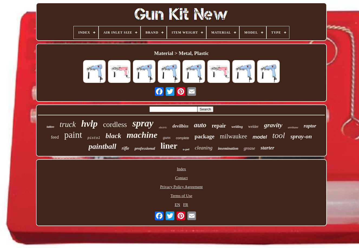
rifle (125, 148)
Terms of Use (181, 196)
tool (278, 135)
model (260, 137)
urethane (293, 127)
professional (145, 148)
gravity (273, 125)
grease (249, 148)
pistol (93, 138)
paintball (102, 146)
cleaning (203, 148)
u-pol (186, 149)
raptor (310, 126)
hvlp (89, 124)
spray (143, 123)
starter (267, 148)
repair (219, 126)
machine (142, 135)
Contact (181, 178)
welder (253, 127)
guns (167, 137)
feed (55, 137)
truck (68, 124)
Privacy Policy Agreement (181, 187)
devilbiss (180, 126)
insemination (228, 148)
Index (181, 169)
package (205, 136)
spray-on (301, 136)
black (113, 136)
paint (73, 135)
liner (169, 146)
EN (177, 205)
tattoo (50, 127)
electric (163, 127)
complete (182, 138)
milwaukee (233, 136)
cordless (115, 124)
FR (185, 205)
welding (237, 127)
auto (200, 125)
